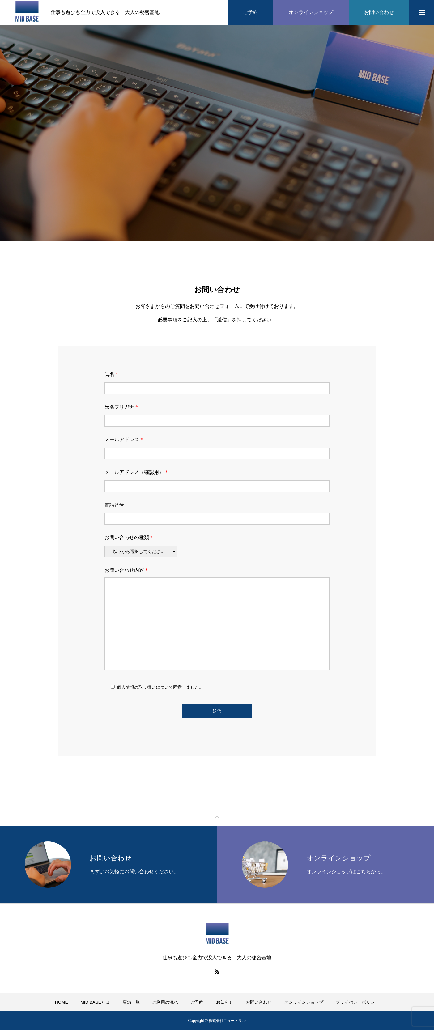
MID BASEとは (95, 1002)
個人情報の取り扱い (136, 687)
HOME (61, 1002)
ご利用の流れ (165, 1002)
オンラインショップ (303, 1002)
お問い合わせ (259, 1002)
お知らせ (224, 1002)
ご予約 (196, 1002)
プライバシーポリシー (357, 1002)
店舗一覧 (131, 1002)
